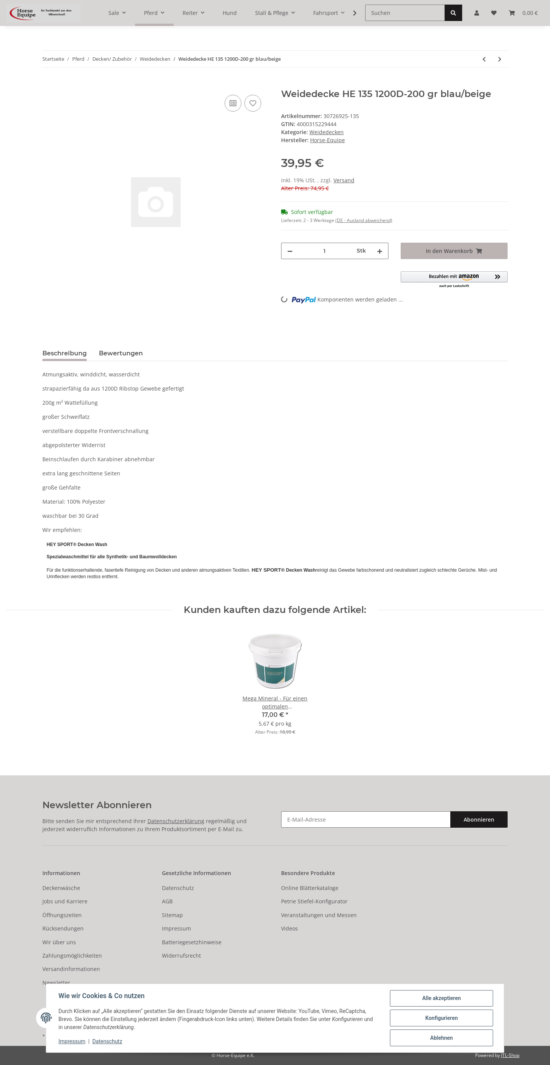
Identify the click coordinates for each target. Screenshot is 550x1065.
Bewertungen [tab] (121, 353)
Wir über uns (59, 942)
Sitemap (172, 915)
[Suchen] (405, 13)
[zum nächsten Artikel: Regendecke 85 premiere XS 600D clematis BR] (500, 59)
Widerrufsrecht (181, 955)
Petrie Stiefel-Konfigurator (314, 901)
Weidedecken (326, 132)
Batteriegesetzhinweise (192, 942)
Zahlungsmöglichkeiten (72, 955)
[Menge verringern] (289, 251)
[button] (454, 280)
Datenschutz (178, 888)
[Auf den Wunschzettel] (252, 103)
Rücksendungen (63, 928)
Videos (289, 928)
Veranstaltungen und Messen (319, 915)
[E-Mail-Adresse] (366, 819)
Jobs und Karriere (64, 901)
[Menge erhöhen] (379, 251)
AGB (167, 901)
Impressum (176, 928)
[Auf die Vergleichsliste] (233, 103)
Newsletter (56, 982)
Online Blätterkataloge (309, 888)
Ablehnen (441, 1038)
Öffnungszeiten (62, 915)
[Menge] (324, 251)
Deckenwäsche (61, 888)
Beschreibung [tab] (64, 353)
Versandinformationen (71, 969)
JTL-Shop (510, 1055)
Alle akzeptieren (441, 998)
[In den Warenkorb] (48, 84)
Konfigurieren (441, 1018)
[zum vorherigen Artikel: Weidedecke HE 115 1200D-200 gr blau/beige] (484, 59)
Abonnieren (479, 819)
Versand (343, 180)
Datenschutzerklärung (175, 821)
